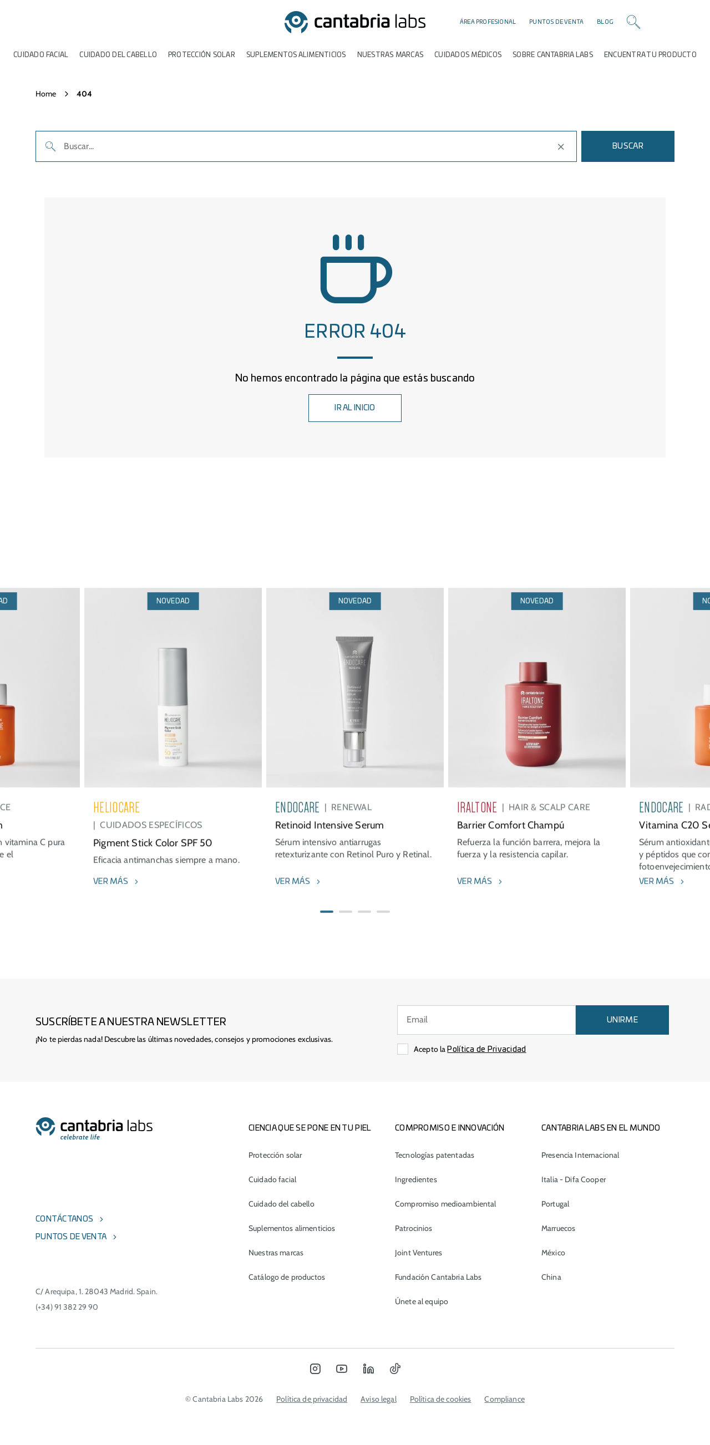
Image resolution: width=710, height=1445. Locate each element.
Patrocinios (414, 1228)
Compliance (504, 1399)
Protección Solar (201, 55)
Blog (605, 22)
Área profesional (488, 22)
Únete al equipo (421, 1301)
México (553, 1253)
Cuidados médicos (467, 55)
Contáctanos (64, 1219)
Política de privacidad (311, 1399)
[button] (326, 938)
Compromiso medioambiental (445, 1204)
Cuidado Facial (40, 55)
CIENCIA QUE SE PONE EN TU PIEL (309, 1128)
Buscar (627, 146)
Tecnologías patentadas (434, 1155)
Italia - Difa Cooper (573, 1179)
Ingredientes (416, 1179)
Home (46, 94)
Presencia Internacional (580, 1155)
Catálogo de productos (286, 1277)
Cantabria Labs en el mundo (600, 1128)
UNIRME (622, 1020)
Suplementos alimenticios (296, 55)
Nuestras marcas (390, 55)
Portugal (555, 1204)
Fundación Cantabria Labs (438, 1277)
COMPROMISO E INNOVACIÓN (449, 1128)
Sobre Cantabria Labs (553, 55)
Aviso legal (379, 1399)
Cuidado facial (272, 1179)
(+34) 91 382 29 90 (67, 1307)
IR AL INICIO (354, 408)
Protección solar (275, 1155)
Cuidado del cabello (118, 55)
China (551, 1277)
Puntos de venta (556, 22)
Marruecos (558, 1228)
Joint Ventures (418, 1253)
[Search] (633, 22)
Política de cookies (440, 1399)
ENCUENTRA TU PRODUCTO (650, 55)
